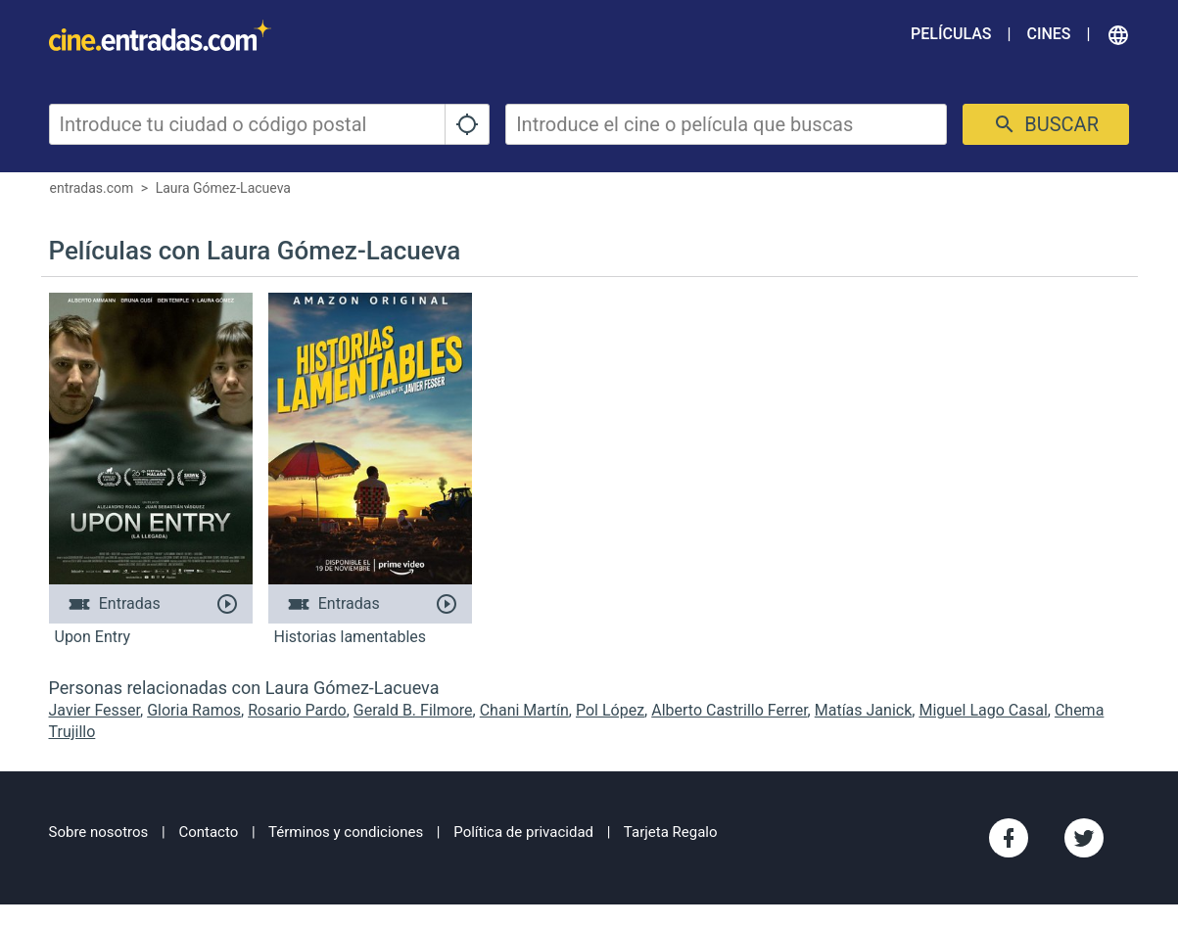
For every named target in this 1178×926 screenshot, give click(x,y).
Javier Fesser (95, 710)
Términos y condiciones (345, 832)
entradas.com (92, 188)
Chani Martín (524, 710)
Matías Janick (864, 710)
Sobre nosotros (99, 832)
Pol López (610, 710)
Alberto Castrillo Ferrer (729, 710)
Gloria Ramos (194, 710)
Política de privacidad (523, 832)
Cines (1048, 33)
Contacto (208, 832)
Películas (951, 33)
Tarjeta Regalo (671, 832)
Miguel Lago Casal (983, 710)
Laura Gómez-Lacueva (223, 188)
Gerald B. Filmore (413, 710)
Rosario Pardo (297, 710)
